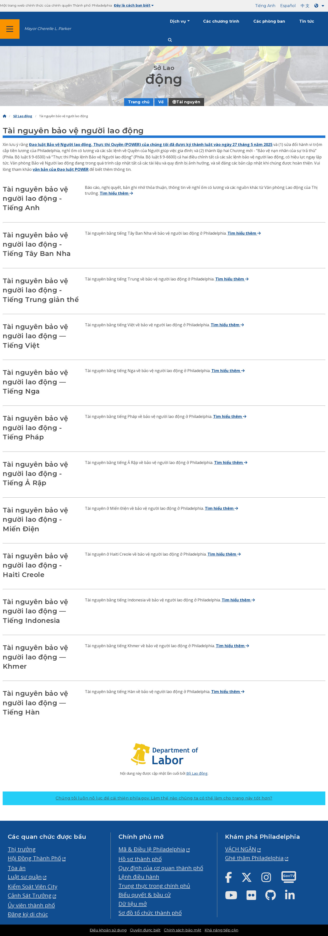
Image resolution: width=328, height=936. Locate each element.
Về (161, 102)
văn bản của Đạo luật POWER (61, 169)
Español (288, 5)
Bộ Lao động (197, 773)
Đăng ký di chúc (28, 914)
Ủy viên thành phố (31, 905)
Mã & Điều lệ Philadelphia (152, 849)
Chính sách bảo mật (182, 930)
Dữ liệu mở (133, 903)
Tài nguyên (186, 102)
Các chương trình (221, 21)
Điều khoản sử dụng (108, 930)
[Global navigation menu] (10, 29)
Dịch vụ (178, 21)
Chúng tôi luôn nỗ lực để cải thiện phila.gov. (164, 798)
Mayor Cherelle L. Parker (47, 28)
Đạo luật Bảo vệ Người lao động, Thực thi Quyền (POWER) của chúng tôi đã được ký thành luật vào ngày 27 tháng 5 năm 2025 (150, 144)
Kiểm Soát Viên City (32, 886)
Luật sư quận (25, 876)
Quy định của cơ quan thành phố (161, 868)
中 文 (305, 5)
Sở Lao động (22, 116)
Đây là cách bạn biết (134, 5)
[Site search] (170, 40)
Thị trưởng (22, 849)
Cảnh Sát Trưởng (29, 895)
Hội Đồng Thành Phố (34, 858)
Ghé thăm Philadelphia (254, 858)
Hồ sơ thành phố (140, 859)
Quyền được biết (145, 930)
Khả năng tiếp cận (221, 930)
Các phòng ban (269, 21)
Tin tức (306, 21)
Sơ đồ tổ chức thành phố (150, 913)
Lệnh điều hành (139, 876)
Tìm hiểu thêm (116, 193)
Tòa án (17, 868)
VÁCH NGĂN (240, 849)
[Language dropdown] (320, 6)
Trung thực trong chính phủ (154, 885)
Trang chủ (138, 102)
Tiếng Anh (265, 5)
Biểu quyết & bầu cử (145, 894)
